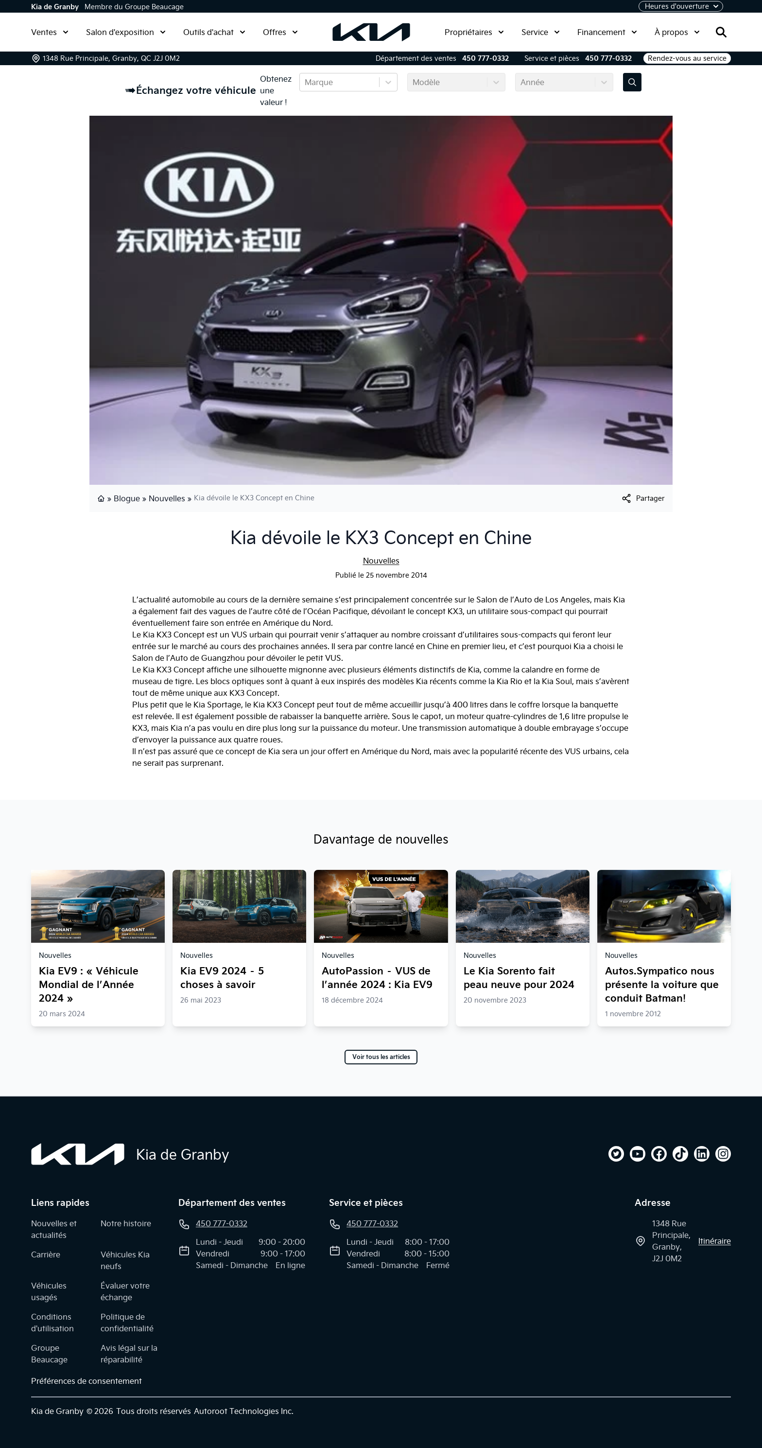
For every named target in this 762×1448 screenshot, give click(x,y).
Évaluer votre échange (125, 1291)
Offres (280, 32)
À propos (677, 32)
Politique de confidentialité (127, 1322)
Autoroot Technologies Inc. (244, 1411)
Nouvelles (167, 498)
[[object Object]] (643, 498)
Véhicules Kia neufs (125, 1260)
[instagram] (723, 1154)
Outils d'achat (214, 32)
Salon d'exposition (126, 32)
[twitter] (616, 1154)
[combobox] (306, 82)
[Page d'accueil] (77, 1154)
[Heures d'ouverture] (681, 6)
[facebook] (659, 1154)
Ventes (50, 32)
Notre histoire (126, 1223)
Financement (607, 32)
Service (540, 32)
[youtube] (637, 1154)
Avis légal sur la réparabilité (129, 1353)
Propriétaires (474, 32)
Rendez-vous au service (687, 58)
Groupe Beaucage (49, 1353)
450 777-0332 (485, 58)
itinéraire (714, 1241)
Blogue (127, 498)
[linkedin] (702, 1154)
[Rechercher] (721, 32)
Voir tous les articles (381, 1057)
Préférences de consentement (86, 1381)
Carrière (45, 1254)
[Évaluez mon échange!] (632, 82)
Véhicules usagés (49, 1291)
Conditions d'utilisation (52, 1322)
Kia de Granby (55, 6)
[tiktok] (680, 1154)
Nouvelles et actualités (54, 1229)
